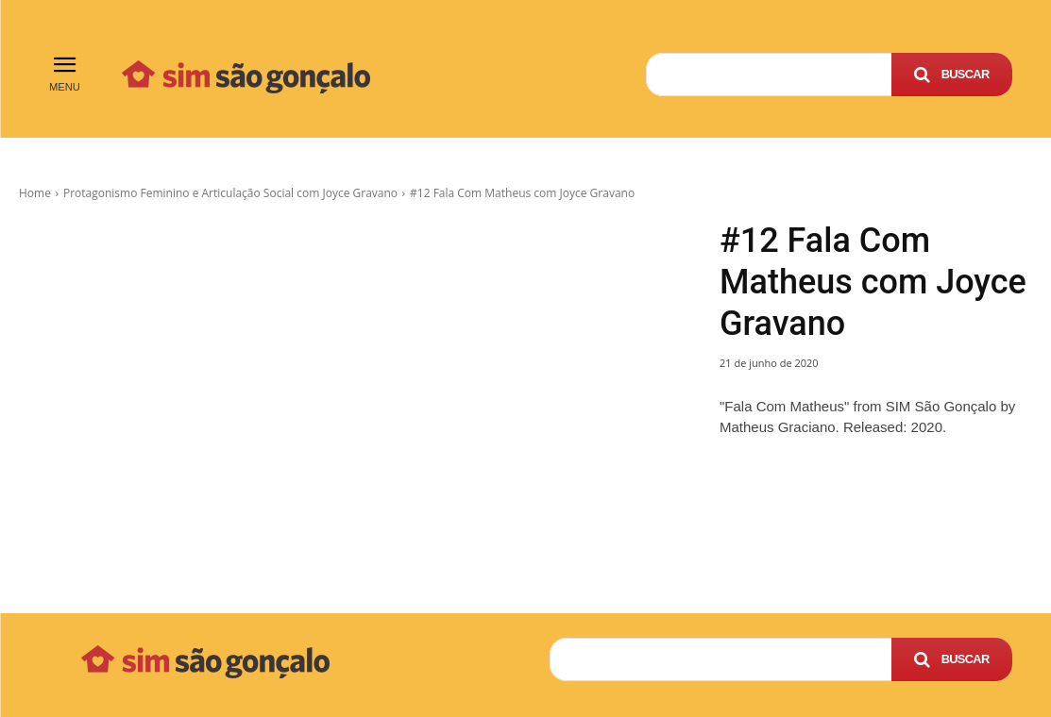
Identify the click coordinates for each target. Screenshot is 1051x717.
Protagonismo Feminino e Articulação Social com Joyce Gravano (230, 193)
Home (35, 193)
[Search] (951, 74)
